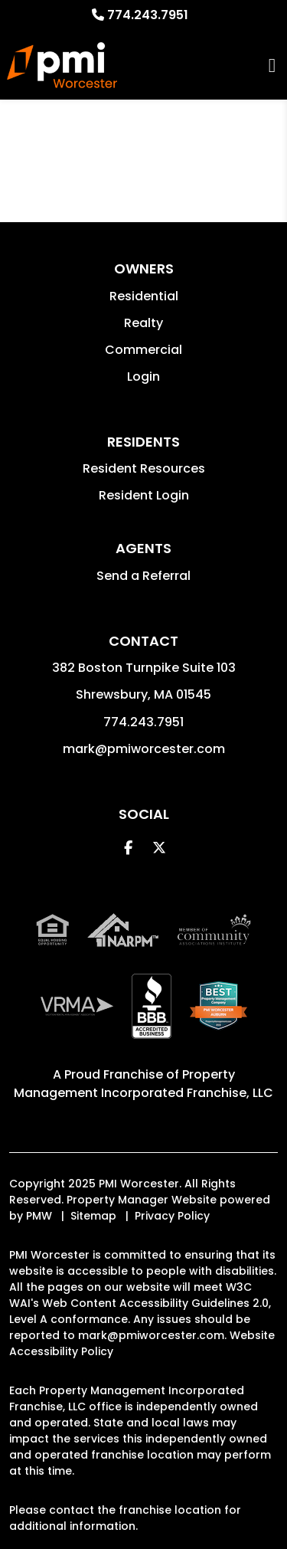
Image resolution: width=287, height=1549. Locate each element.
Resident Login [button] (144, 495)
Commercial (143, 350)
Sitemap (93, 1215)
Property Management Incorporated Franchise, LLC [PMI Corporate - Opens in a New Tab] (143, 1084)
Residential (143, 296)
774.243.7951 (147, 15)
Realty (143, 323)
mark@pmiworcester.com (144, 749)
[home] (61, 65)
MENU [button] (272, 65)
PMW (39, 1215)
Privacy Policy (172, 1215)
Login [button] (143, 376)
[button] (128, 847)
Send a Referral (143, 576)
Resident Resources (144, 468)
